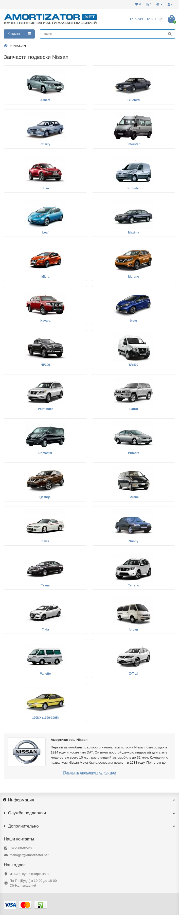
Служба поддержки (89, 813)
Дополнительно (89, 826)
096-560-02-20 (21, 848)
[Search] (107, 34)
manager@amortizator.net (29, 855)
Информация (89, 800)
